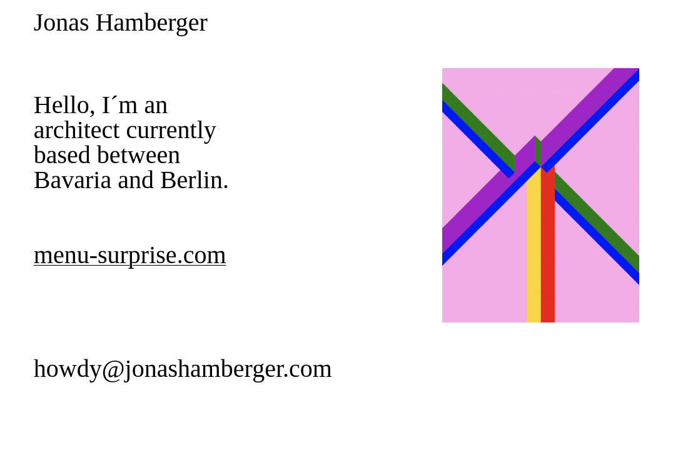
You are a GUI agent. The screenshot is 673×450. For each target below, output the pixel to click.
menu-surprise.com (130, 255)
